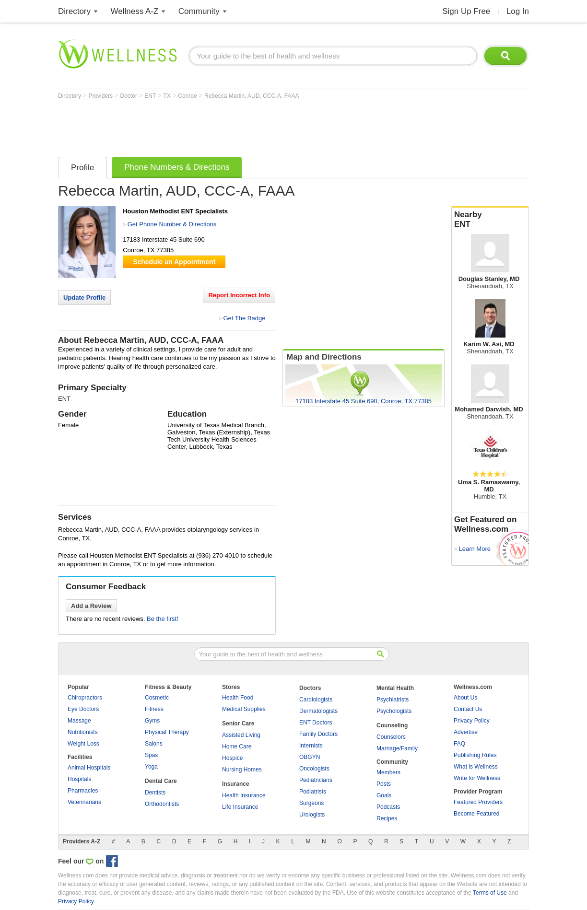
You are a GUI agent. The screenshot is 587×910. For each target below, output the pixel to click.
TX (168, 96)
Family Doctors (318, 734)
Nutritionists (83, 732)
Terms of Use (490, 892)
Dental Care (161, 781)
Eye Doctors (83, 709)
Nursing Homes (242, 769)
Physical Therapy (167, 732)
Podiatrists (312, 791)
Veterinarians (84, 802)
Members (388, 772)
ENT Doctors (315, 722)
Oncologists (314, 768)
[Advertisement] (232, 125)
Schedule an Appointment (174, 262)
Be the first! (162, 618)
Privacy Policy (472, 720)
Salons (154, 743)
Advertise (466, 732)
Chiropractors (85, 697)
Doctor (129, 96)
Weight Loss (83, 743)
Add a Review (91, 605)
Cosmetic (157, 697)
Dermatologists (318, 711)
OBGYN (309, 757)
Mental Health (395, 688)
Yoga (151, 766)
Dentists (155, 792)
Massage (79, 720)
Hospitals (79, 779)
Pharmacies (83, 790)
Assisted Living (241, 735)
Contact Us (468, 709)
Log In (517, 11)
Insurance (235, 784)
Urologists (312, 814)
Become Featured (476, 813)
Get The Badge (244, 318)
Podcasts (388, 807)
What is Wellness (476, 766)
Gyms (152, 720)
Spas (151, 755)
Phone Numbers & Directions (176, 167)
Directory (74, 11)
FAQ (459, 743)
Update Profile (84, 297)
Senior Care (238, 723)
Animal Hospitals (89, 767)
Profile (82, 167)
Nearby (490, 219)
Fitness (154, 709)
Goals (383, 795)
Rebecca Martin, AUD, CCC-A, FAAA (251, 96)
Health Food (237, 697)
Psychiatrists (392, 699)
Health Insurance (244, 795)
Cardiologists (315, 699)
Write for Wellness (477, 778)
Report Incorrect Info (239, 295)
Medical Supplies (244, 709)
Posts (383, 784)
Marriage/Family (397, 748)
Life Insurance (240, 807)
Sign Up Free (466, 11)
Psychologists (393, 711)
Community (199, 11)
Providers (101, 96)
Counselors (391, 737)
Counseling (392, 725)
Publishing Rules (475, 755)
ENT (150, 96)
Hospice (232, 758)
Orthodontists (162, 804)
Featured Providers (478, 802)
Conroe (188, 96)
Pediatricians (315, 780)
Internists (311, 745)
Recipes (386, 818)
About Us (465, 697)
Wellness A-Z (135, 11)
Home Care (236, 746)
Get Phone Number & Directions (172, 224)
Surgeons (311, 803)
